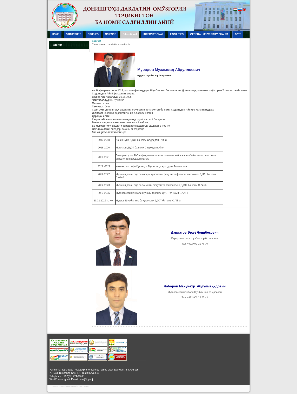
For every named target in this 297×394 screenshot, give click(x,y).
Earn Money (84, 386)
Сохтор (96, 40)
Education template (67, 386)
